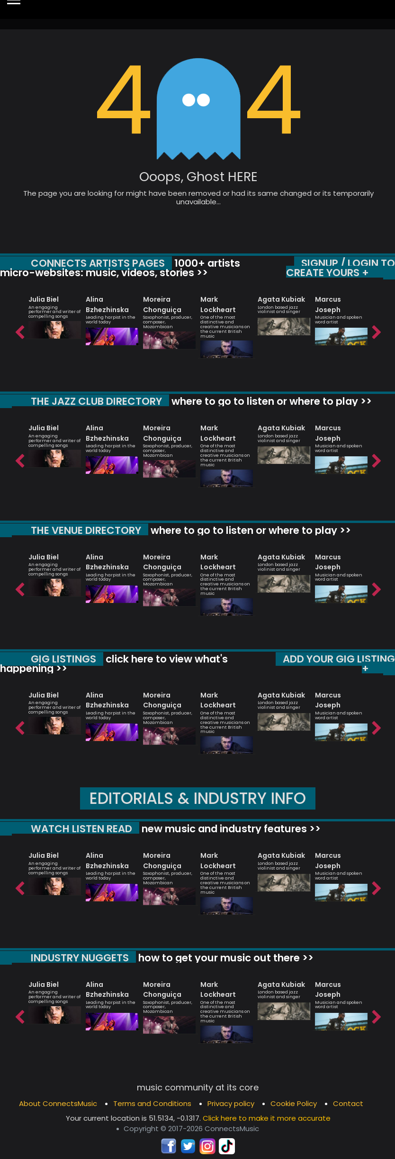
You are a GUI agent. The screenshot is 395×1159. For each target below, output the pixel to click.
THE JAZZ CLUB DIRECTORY (96, 401)
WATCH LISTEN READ (81, 829)
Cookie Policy (293, 1103)
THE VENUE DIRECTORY (86, 530)
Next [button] (376, 330)
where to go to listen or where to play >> (270, 401)
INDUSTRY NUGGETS (80, 958)
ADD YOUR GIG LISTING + (339, 663)
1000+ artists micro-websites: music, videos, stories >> (120, 267)
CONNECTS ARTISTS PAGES (98, 263)
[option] (54, 313)
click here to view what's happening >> (114, 663)
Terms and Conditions (152, 1103)
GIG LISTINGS (63, 659)
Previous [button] (19, 330)
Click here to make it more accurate (267, 1118)
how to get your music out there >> (225, 958)
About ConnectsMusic (58, 1103)
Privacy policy (230, 1103)
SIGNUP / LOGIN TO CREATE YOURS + (340, 267)
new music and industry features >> (230, 829)
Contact (348, 1103)
